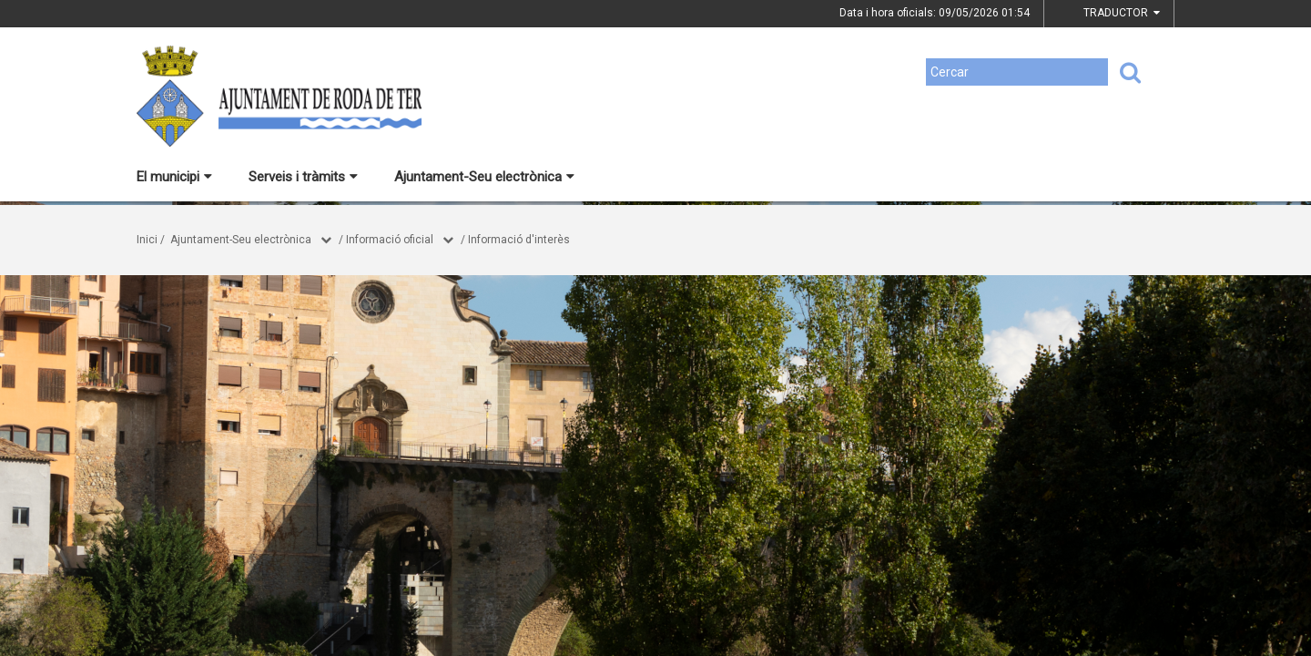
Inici (147, 239)
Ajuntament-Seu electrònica (484, 177)
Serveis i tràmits (303, 177)
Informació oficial (389, 239)
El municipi (174, 177)
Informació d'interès (519, 239)
